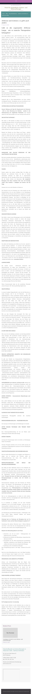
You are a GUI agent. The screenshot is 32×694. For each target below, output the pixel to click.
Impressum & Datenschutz (24, 691)
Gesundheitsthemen (13, 13)
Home (3, 13)
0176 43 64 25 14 (16, 5)
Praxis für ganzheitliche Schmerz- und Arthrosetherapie (16, 8)
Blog (7, 13)
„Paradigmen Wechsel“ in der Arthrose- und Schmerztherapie (13, 640)
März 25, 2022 (7, 642)
